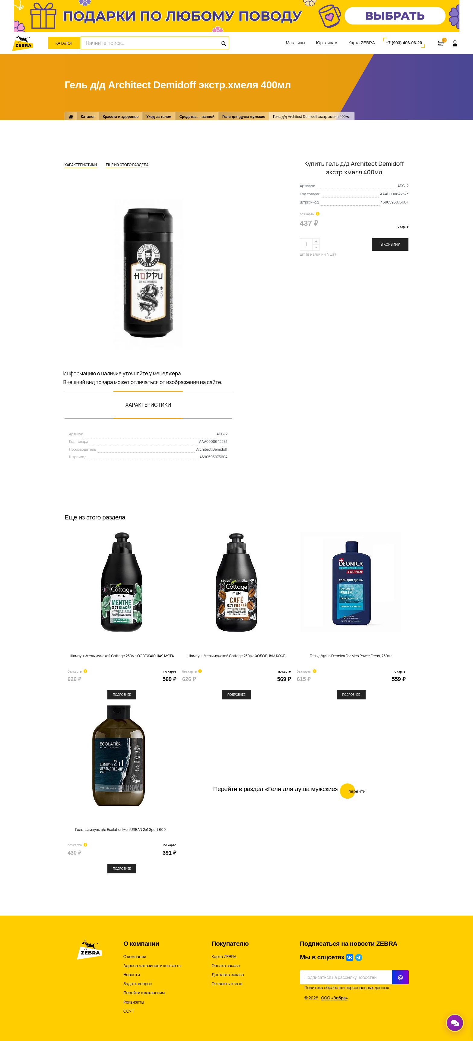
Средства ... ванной (196, 117)
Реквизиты (133, 1002)
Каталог (64, 43)
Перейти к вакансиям (144, 992)
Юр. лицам (327, 42)
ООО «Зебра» (334, 998)
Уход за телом (159, 117)
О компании (134, 956)
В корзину (390, 244)
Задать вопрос (137, 983)
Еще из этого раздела (127, 165)
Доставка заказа (228, 974)
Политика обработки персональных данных (346, 987)
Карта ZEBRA (361, 42)
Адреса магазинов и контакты (152, 965)
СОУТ (128, 1011)
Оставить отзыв (227, 983)
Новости (131, 974)
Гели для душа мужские (243, 117)
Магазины (295, 42)
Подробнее (122, 694)
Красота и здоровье (121, 117)
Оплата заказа (226, 965)
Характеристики (81, 165)
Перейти (353, 791)
